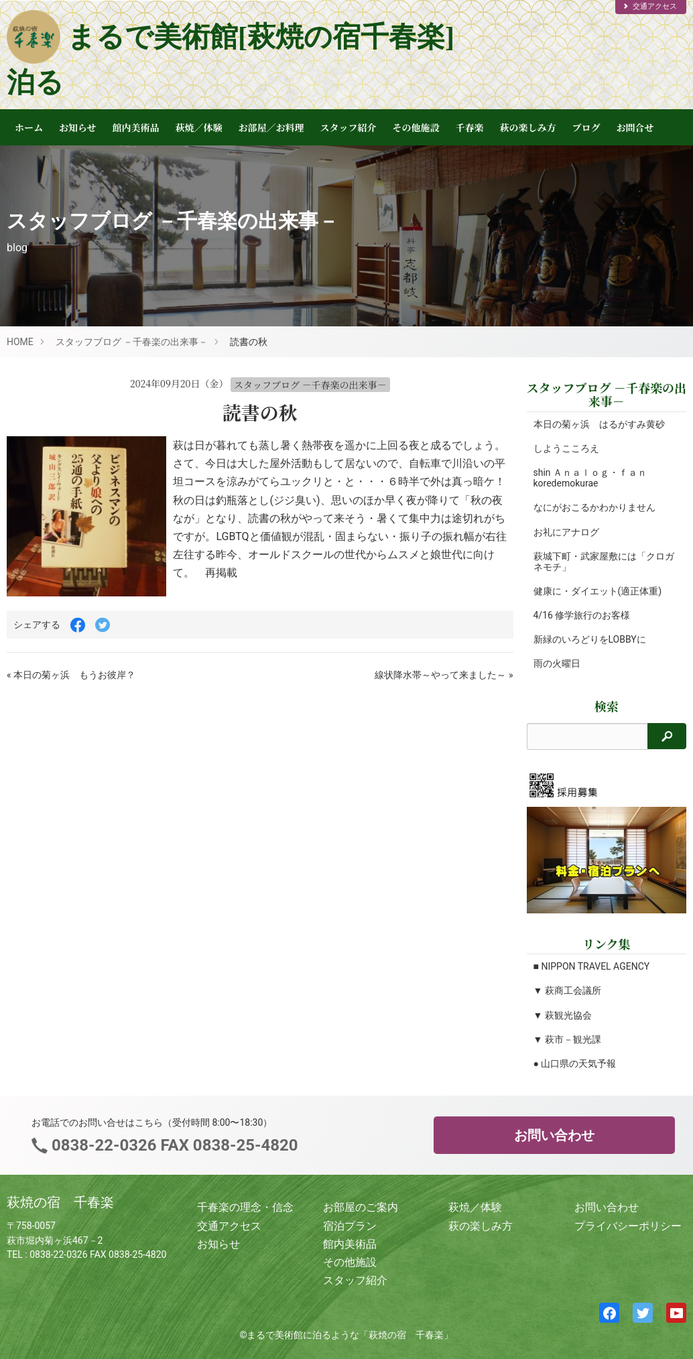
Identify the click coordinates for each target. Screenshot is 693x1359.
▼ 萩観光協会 (562, 1015)
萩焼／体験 (199, 127)
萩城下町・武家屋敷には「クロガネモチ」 (599, 561)
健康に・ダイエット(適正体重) (597, 591)
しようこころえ (566, 448)
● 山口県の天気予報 (575, 1063)
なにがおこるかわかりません (594, 507)
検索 (606, 706)
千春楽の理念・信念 (245, 1207)
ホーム (29, 127)
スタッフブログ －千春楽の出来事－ (132, 341)
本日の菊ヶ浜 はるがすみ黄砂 (599, 424)
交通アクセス (649, 6)
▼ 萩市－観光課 (567, 1039)
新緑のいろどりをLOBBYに (589, 639)
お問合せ (635, 127)
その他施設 (416, 127)
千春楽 (470, 127)
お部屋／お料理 (271, 127)
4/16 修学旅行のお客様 (582, 615)
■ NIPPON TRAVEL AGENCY (591, 966)
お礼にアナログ (566, 532)
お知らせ (78, 127)
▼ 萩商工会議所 (567, 990)
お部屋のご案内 (360, 1207)
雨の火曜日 (556, 663)
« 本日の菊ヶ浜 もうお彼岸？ (71, 674)
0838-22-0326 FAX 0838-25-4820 (173, 1145)
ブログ (586, 127)
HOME (20, 341)
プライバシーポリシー (628, 1226)
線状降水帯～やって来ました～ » (444, 674)
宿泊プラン (350, 1226)
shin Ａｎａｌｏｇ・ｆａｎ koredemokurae (590, 478)
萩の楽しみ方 (528, 127)
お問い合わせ (554, 1135)
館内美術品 (136, 127)
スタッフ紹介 (348, 127)
